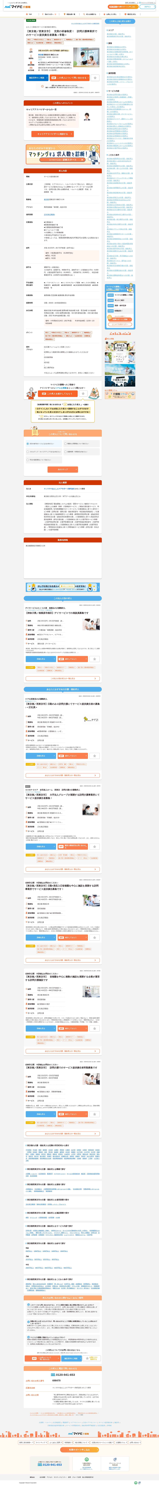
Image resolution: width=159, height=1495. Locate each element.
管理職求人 (86, 1284)
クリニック (33, 1217)
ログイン (127, 8)
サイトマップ (40, 1442)
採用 (69, 1477)
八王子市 (87, 1152)
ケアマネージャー (60, 1174)
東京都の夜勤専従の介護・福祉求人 (120, 159)
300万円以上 (39, 1268)
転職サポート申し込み (79, 1450)
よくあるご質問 (55, 1442)
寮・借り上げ (58, 1284)
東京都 (40, 55)
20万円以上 (38, 1259)
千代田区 (28, 1150)
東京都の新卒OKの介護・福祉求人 (119, 248)
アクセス (49, 1477)
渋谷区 (97, 1150)
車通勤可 (50, 1284)
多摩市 (72, 1156)
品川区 (73, 1150)
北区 (45, 1152)
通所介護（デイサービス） (44, 1232)
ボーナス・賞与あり (83, 1288)
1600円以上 (64, 1251)
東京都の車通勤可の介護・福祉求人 (120, 166)
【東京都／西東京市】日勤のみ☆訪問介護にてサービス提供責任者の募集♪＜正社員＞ (62, 706)
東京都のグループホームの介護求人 (120, 124)
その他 (58, 1217)
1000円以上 (37, 1251)
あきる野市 (90, 1156)
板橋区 (56, 1152)
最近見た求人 (130, 14)
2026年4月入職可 (64, 1286)
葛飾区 (73, 1152)
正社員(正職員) (49, 214)
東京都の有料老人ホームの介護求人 (120, 102)
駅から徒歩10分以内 (39, 1284)
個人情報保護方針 (88, 1477)
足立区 (68, 1152)
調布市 (55, 1154)
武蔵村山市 (64, 1156)
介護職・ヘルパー (31, 1174)
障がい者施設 (85, 1232)
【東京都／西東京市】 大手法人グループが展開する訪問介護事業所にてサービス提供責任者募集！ (62, 796)
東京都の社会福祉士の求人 (116, 49)
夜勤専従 (28, 1284)
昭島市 (49, 1154)
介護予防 (89, 1235)
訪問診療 (34, 1235)
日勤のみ (55, 1286)
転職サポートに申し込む (102, 8)
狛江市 (36, 1156)
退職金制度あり (41, 1290)
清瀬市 (49, 1156)
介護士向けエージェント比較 (102, 1442)
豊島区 (41, 1152)
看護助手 (50, 1174)
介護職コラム (120, 1442)
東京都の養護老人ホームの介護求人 (120, 146)
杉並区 (35, 1152)
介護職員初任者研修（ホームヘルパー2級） (57, 1189)
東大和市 (43, 1156)
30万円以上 (55, 1259)
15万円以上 (29, 1259)
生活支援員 (33, 1176)
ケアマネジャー (76, 1422)
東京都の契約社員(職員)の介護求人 (119, 79)
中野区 (29, 1152)
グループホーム (75, 1232)
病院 (27, 1217)
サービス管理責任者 (73, 1425)
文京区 (50, 1150)
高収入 (28, 1286)
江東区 (68, 1150)
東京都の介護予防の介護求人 (117, 148)
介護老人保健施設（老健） (41, 1230)
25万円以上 (46, 1259)
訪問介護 (28, 1230)
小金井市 (67, 1154)
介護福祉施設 (43, 1217)
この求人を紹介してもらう (57, 394)
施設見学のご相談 (36, 78)
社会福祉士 (38, 1189)
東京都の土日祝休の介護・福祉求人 (120, 205)
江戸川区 (80, 1152)
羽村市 (83, 1156)
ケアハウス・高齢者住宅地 (54, 1235)
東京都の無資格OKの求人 (116, 66)
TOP (29, 14)
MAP (40, 59)
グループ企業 (76, 1477)
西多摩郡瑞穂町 (34, 1158)
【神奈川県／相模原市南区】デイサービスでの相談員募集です (57, 613)
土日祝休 (48, 1286)
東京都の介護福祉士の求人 (116, 47)
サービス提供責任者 (73, 1174)
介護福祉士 (29, 1189)
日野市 (79, 1154)
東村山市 (85, 1154)
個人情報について (81, 1442)
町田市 (60, 1154)
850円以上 (29, 1251)
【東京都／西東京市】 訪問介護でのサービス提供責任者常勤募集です (61, 1067)
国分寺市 (92, 1154)
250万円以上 (30, 1268)
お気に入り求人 (109, 14)
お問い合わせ (134, 1442)
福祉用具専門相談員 (89, 1425)
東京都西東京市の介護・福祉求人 (119, 36)
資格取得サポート (86, 1286)
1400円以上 (55, 1251)
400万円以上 (58, 1268)
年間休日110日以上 (37, 1286)
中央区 (35, 1150)
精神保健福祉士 (39, 1191)
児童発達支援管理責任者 (55, 1425)
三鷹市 (32, 1154)
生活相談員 (42, 1174)
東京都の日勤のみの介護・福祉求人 (120, 207)
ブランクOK (76, 1286)
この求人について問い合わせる (69, 78)
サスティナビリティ (60, 1477)
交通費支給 (30, 1290)
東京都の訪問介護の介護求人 (117, 95)
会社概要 (42, 1477)
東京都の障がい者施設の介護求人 (119, 126)
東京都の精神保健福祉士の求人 (118, 64)
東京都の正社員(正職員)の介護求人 (119, 77)
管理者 (109, 1425)
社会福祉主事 (77, 1189)
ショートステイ (69, 1235)
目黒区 (79, 1150)
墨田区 (62, 1150)
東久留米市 (56, 1156)
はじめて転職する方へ (120, 324)
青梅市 (38, 1154)
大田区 (85, 1150)
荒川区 (50, 1152)
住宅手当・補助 (69, 1284)
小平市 (73, 1154)
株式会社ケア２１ (31, 701)
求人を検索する (89, 14)
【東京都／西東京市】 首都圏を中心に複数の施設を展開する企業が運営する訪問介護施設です (62, 978)
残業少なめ (56, 1288)
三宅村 (90, 1158)
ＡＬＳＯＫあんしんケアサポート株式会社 (85, 23)
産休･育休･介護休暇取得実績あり (40, 1288)
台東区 (56, 1150)
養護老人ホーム (80, 1235)
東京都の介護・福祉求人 (116, 34)
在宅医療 (51, 1217)
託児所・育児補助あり (68, 1288)
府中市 (43, 1154)
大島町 (79, 1158)
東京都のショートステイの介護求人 (120, 143)
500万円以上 (68, 1268)
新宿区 (45, 1150)
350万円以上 (49, 1268)
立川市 (93, 1152)
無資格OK (49, 1191)
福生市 (31, 1156)
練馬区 (62, 1152)
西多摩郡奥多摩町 (69, 1158)
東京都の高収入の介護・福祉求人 (119, 197)
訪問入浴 (94, 1232)
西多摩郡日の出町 (45, 1158)
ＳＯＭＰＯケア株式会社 (33, 792)
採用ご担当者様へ (25, 1442)
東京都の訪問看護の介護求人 (117, 131)
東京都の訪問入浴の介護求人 (117, 129)
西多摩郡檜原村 (58, 1158)
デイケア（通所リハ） (61, 1232)
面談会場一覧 (69, 14)
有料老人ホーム (56, 1230)
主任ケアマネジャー (90, 1422)
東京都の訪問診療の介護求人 (117, 133)
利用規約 (68, 1442)
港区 (40, 1150)
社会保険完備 (95, 1288)
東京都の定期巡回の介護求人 (117, 136)
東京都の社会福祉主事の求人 (117, 57)
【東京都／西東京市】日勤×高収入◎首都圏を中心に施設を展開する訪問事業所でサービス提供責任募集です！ (61, 887)
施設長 (83, 1174)
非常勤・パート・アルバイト (57, 1204)
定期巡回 (41, 1235)
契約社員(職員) (41, 1204)
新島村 (85, 1158)
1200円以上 (46, 1251)
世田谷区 (91, 1150)
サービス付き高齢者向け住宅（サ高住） (75, 1230)
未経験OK (79, 1284)
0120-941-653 (63, 1374)
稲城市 (77, 1156)
